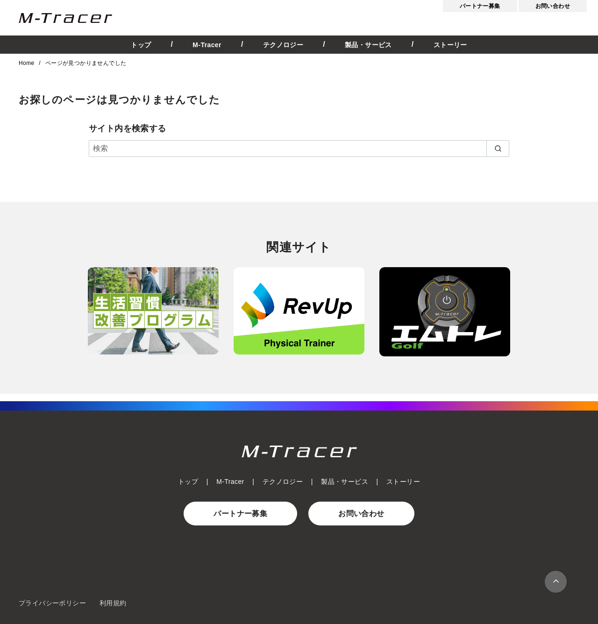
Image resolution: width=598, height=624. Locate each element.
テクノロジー (283, 45)
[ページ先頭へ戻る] (556, 582)
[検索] (299, 148)
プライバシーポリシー (52, 603)
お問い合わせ (552, 6)
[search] (497, 148)
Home (27, 63)
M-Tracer (206, 45)
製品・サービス (368, 45)
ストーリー (450, 45)
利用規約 (113, 603)
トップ (141, 45)
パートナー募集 (480, 6)
